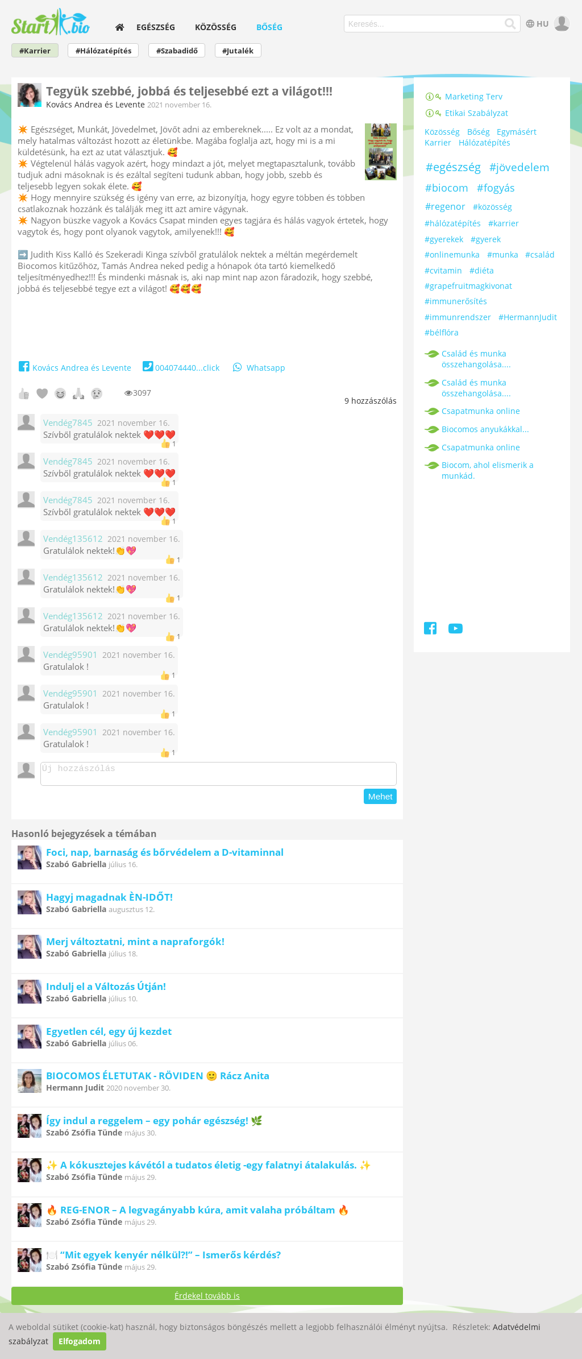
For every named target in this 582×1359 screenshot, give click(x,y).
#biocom (446, 187)
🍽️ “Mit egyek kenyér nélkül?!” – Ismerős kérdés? (163, 1258)
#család (540, 254)
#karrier (503, 223)
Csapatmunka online (481, 410)
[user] (561, 23)
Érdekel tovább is (207, 1299)
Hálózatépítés (484, 142)
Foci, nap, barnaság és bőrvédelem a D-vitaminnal (165, 855)
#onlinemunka (452, 254)
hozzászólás (370, 400)
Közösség (215, 27)
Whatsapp (258, 367)
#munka (502, 254)
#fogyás (496, 187)
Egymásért (517, 131)
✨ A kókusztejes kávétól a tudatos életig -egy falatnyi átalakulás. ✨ (208, 1168)
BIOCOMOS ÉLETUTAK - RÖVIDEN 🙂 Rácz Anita (157, 1078)
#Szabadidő (177, 51)
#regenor (445, 206)
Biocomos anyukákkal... (485, 429)
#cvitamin (443, 270)
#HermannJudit (527, 317)
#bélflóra (442, 332)
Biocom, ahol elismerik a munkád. (488, 470)
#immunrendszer (458, 317)
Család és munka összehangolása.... (476, 359)
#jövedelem (519, 167)
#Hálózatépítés (103, 51)
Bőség (269, 27)
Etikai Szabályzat (466, 112)
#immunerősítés (456, 301)
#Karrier (35, 51)
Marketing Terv (463, 96)
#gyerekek (444, 239)
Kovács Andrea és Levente (95, 104)
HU (536, 23)
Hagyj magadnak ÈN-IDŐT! (109, 900)
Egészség (155, 27)
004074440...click (179, 367)
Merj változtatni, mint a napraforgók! (135, 944)
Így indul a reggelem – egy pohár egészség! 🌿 (154, 1123)
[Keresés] (510, 24)
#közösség (492, 206)
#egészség (453, 167)
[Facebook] (431, 630)
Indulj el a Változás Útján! (106, 989)
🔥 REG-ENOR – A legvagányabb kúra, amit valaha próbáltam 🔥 (198, 1213)
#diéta (481, 270)
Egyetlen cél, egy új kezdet (109, 1034)
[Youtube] (455, 630)
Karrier (438, 142)
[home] (120, 27)
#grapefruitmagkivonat (468, 285)
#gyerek (486, 239)
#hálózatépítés (453, 223)
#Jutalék (237, 51)
